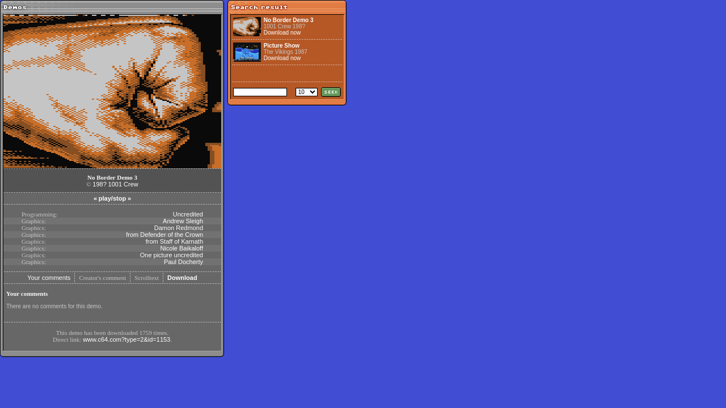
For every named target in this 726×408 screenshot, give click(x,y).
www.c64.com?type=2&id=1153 (126, 339)
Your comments (48, 277)
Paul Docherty (183, 261)
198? (99, 184)
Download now (282, 32)
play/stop (112, 198)
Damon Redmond (178, 227)
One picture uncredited (171, 255)
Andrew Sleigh (183, 221)
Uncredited (188, 214)
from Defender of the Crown (164, 234)
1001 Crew (123, 184)
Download (182, 277)
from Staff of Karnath (174, 241)
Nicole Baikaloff (181, 248)
